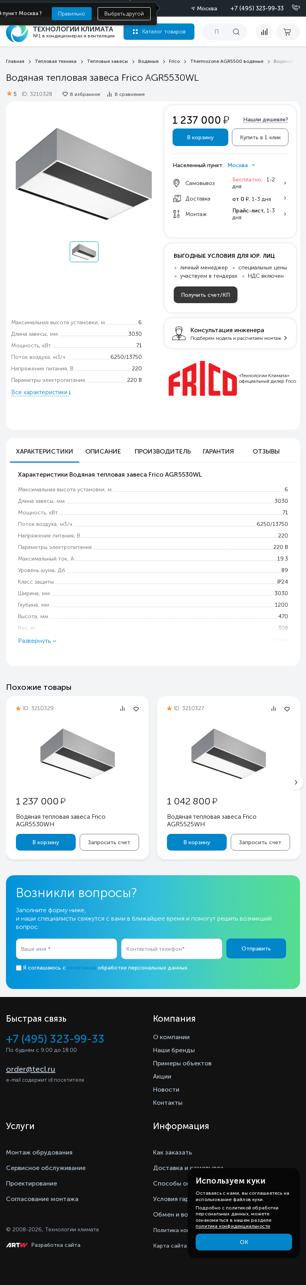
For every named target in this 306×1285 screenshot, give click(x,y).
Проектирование (31, 1183)
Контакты (167, 1102)
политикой (81, 967)
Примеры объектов (182, 1063)
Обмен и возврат (179, 1214)
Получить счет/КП (205, 295)
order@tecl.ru (30, 1069)
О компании (171, 1037)
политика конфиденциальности (233, 1226)
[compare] (264, 31)
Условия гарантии (180, 1199)
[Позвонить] (291, 8)
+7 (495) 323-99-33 (257, 8)
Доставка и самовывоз (188, 1168)
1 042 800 (192, 801)
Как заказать (172, 1152)
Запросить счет (109, 842)
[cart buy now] (288, 31)
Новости (166, 1089)
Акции (162, 1076)
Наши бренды (174, 1050)
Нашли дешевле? (265, 119)
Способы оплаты (179, 1183)
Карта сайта (170, 1245)
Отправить (256, 948)
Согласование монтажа (42, 1199)
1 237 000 (40, 801)
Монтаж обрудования (39, 1152)
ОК (244, 1242)
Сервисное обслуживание (46, 1168)
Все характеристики (40, 392)
